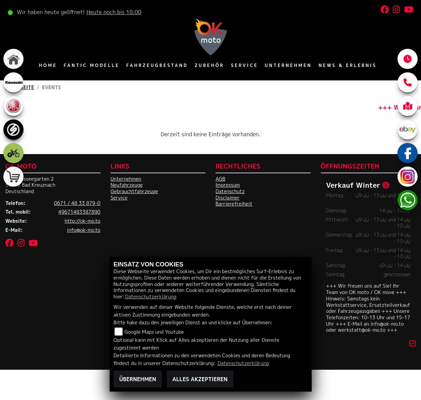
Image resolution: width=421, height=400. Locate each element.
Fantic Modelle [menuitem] (91, 65)
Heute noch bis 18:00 (113, 12)
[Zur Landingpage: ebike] (13, 153)
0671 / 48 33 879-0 (77, 203)
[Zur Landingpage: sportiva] (13, 129)
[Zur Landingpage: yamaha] (13, 106)
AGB (220, 179)
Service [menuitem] (244, 65)
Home (48, 65)
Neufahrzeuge (127, 185)
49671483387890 (80, 212)
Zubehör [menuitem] (209, 65)
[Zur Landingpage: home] (13, 59)
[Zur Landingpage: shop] (13, 177)
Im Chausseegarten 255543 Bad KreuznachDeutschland (30, 185)
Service (119, 197)
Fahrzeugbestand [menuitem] (157, 65)
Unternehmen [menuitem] (288, 65)
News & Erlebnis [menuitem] (347, 65)
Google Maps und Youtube (154, 332)
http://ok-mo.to (82, 221)
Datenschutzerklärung (150, 296)
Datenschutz (230, 191)
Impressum (228, 185)
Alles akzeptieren (200, 379)
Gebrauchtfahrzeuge (134, 191)
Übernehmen (137, 379)
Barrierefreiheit (234, 204)
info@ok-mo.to (83, 230)
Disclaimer (228, 197)
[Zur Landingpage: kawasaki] (13, 82)
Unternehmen (126, 179)
